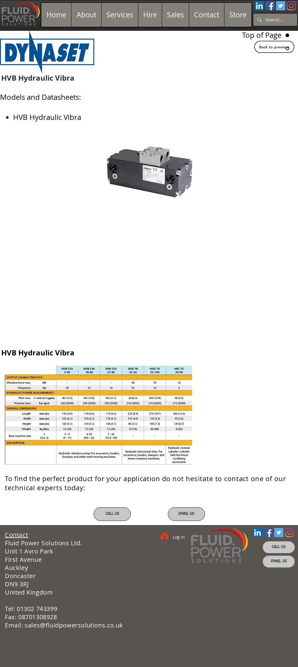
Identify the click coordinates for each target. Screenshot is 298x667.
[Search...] (274, 20)
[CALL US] (112, 514)
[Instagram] (291, 5)
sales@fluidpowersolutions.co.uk (74, 625)
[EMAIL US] (186, 514)
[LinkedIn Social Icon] (259, 5)
